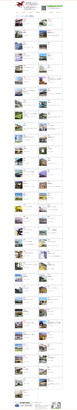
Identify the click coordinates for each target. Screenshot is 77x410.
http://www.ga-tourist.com (42, 408)
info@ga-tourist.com (55, 8)
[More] (22, 28)
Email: (49, 8)
